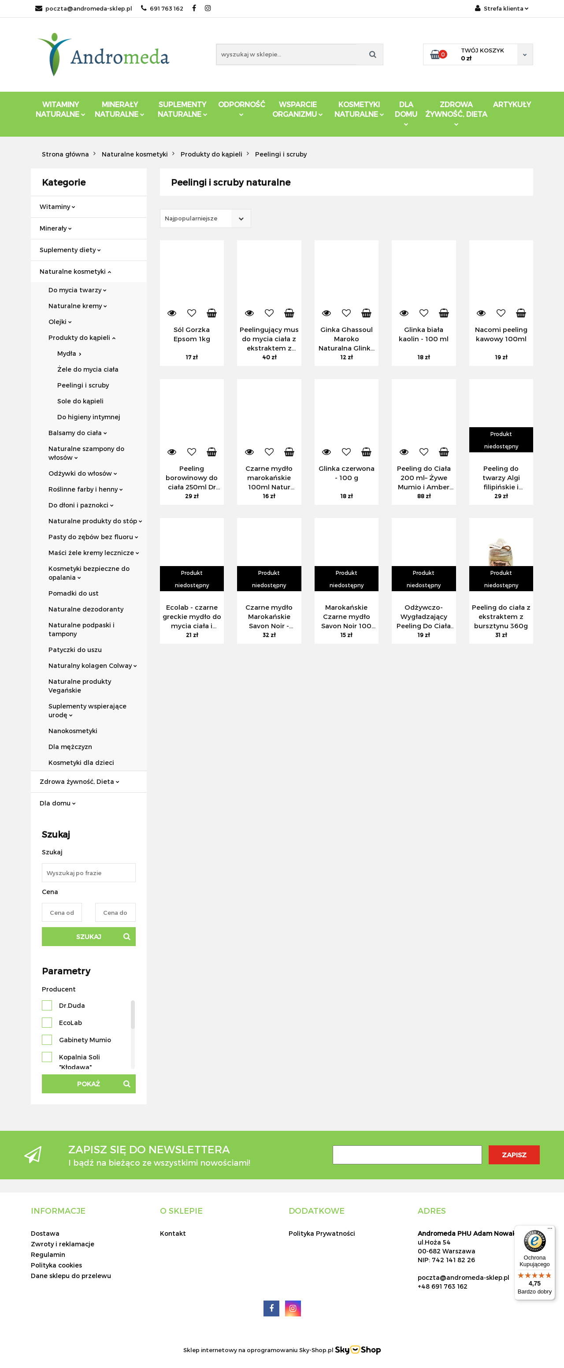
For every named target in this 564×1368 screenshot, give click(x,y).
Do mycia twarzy (77, 290)
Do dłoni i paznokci (81, 505)
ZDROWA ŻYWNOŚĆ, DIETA (456, 113)
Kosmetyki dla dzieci (81, 762)
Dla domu (58, 803)
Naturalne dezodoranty (85, 609)
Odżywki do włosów (82, 473)
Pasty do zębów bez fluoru (93, 536)
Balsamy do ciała (77, 432)
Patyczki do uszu (75, 649)
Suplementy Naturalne (183, 109)
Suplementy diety (70, 249)
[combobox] (205, 218)
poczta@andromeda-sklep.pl (83, 8)
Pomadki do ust (73, 593)
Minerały (56, 228)
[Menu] (550, 1230)
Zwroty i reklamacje (62, 1244)
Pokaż (88, 1084)
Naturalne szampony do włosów (86, 453)
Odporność (241, 108)
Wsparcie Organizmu (297, 109)
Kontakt (173, 1233)
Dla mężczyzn (70, 746)
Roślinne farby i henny (85, 489)
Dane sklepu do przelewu (71, 1275)
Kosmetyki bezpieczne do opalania (89, 573)
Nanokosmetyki (72, 730)
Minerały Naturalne (120, 109)
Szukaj (88, 936)
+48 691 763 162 (443, 1286)
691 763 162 (162, 8)
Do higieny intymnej (88, 417)
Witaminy (57, 206)
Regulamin (48, 1254)
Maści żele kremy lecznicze (93, 552)
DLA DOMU (406, 113)
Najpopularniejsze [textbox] (191, 218)
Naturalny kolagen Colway (92, 665)
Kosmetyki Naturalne (359, 109)
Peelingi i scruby (83, 385)
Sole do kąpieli (80, 401)
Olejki (60, 321)
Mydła (69, 353)
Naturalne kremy (77, 305)
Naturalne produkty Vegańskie (79, 686)
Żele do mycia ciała (88, 369)
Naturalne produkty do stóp (95, 521)
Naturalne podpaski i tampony (81, 629)
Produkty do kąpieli (81, 337)
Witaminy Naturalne (60, 109)
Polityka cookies (56, 1265)
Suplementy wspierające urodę (87, 710)
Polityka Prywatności (322, 1233)
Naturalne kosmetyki (75, 271)
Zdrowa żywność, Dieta (79, 781)
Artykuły (512, 104)
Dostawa (45, 1233)
